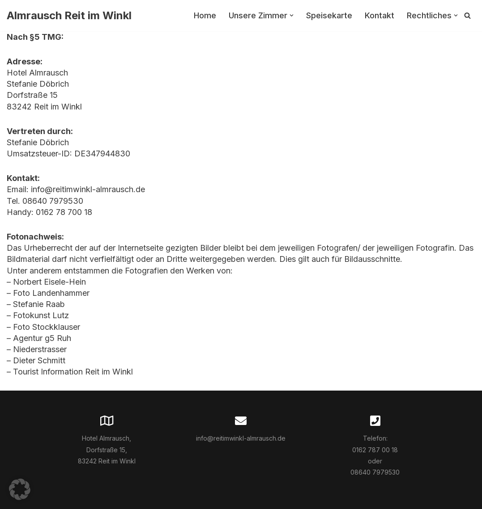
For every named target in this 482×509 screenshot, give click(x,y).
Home (205, 15)
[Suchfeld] (467, 15)
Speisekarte (329, 15)
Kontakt (379, 15)
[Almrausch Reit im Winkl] (69, 15)
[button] (292, 15)
